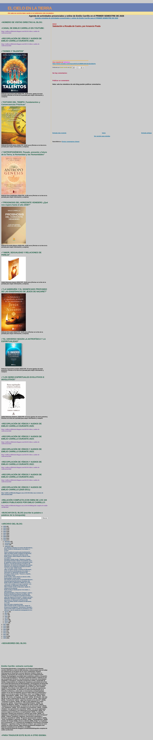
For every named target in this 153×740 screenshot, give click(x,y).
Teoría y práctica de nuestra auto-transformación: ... (18, 552)
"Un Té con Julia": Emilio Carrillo (13, 568)
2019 (4, 538)
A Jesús (6, 550)
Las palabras (7, 557)
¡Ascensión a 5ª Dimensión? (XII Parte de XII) (16, 555)
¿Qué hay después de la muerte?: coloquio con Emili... (18, 597)
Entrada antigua (146, 133)
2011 (4, 634)
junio (6, 614)
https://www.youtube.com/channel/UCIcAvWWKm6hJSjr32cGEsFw (74, 64)
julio (6, 613)
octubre (7, 544)
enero (6, 622)
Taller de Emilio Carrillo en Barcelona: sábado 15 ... (17, 586)
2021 (4, 535)
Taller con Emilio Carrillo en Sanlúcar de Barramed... (18, 553)
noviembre (8, 543)
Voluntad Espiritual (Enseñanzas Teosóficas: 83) (17, 581)
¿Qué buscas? (8, 591)
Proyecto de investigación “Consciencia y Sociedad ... (18, 607)
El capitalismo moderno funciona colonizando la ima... (18, 562)
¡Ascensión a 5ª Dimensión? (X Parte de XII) (15, 585)
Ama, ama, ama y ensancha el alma (13, 604)
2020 (4, 536)
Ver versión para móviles (102, 136)
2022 (4, 533)
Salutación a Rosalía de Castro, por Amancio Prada (17, 598)
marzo (6, 619)
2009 (4, 638)
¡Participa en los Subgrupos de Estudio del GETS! (17, 566)
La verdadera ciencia (9, 575)
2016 (4, 626)
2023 (4, 531)
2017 (4, 624)
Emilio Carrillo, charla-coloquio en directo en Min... (17, 556)
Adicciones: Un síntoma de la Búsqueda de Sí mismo (18, 565)
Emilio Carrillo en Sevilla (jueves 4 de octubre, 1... (17, 549)
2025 (4, 528)
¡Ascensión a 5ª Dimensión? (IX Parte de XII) (16, 600)
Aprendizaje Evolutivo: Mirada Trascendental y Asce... (18, 560)
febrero (7, 621)
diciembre (7, 541)
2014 (4, 629)
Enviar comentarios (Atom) (70, 141)
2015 (4, 627)
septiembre (8, 546)
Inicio (104, 133)
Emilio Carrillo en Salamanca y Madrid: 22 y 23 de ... (18, 582)
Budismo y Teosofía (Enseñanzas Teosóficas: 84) (17, 563)
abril (6, 618)
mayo (6, 616)
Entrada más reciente (59, 133)
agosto (7, 611)
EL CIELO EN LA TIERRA (30, 8)
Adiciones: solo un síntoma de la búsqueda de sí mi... (18, 610)
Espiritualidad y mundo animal (12, 578)
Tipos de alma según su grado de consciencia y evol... (18, 608)
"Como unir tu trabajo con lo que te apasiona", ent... (18, 584)
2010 (4, 636)
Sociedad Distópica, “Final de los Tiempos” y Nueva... (18, 592)
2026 (4, 526)
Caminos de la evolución (10, 588)
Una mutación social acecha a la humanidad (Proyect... (18, 579)
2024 (4, 529)
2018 (4, 540)
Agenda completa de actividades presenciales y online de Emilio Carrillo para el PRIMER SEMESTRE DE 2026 (76, 18)
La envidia (7, 602)
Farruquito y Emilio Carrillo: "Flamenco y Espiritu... (17, 559)
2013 (4, 631)
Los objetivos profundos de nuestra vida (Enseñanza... (18, 547)
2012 (4, 632)
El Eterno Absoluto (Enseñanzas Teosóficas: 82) (17, 594)
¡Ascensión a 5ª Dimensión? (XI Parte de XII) (16, 572)
